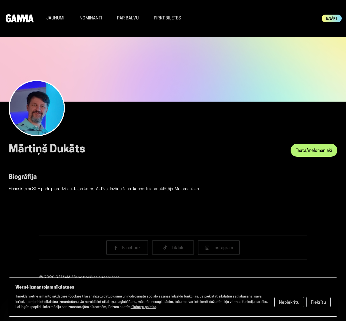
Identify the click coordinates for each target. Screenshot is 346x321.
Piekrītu (318, 302)
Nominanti (90, 18)
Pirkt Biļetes (167, 18)
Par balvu (128, 18)
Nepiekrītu (289, 302)
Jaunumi (55, 18)
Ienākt (331, 19)
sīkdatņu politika (143, 307)
